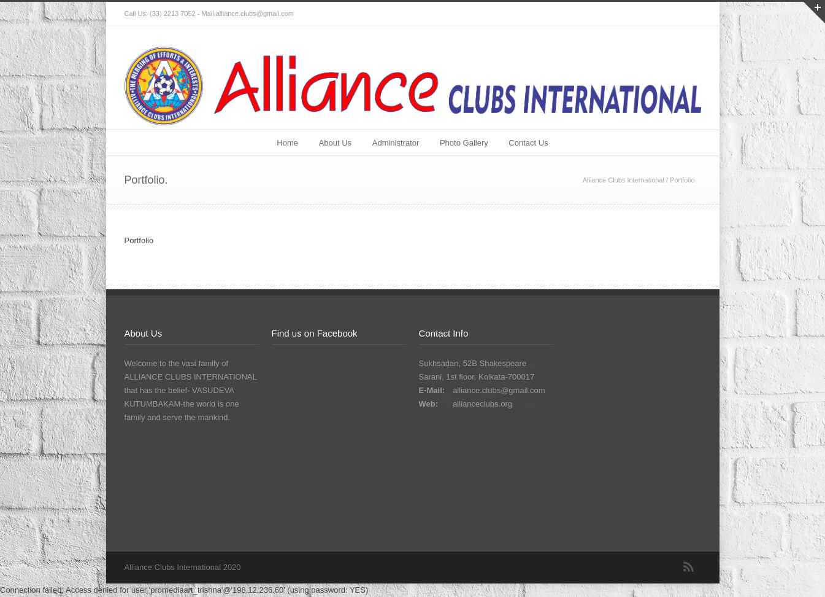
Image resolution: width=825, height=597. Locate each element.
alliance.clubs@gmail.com (499, 390)
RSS (689, 567)
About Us (335, 142)
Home (287, 142)
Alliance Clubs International (623, 180)
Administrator (396, 142)
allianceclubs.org (482, 403)
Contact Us (528, 142)
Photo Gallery (464, 142)
